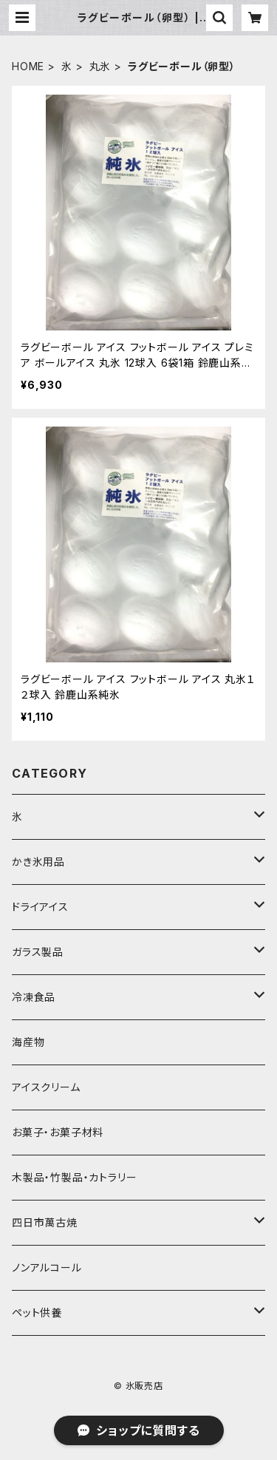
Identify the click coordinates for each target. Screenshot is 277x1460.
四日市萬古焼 (45, 1222)
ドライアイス (40, 906)
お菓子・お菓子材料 (57, 1132)
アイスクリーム (46, 1087)
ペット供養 (37, 1312)
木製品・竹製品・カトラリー (74, 1177)
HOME (28, 66)
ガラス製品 (38, 951)
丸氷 (100, 66)
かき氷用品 (38, 861)
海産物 (28, 1042)
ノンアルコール (47, 1267)
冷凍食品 (33, 997)
